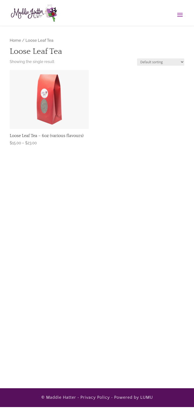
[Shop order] (160, 62)
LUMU (146, 397)
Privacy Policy (95, 397)
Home (15, 40)
